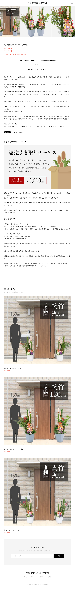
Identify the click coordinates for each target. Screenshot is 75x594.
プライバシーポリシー (29, 576)
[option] (37, 21)
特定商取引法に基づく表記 (44, 576)
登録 (59, 556)
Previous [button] (3, 21)
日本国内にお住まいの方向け (37, 69)
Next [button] (72, 21)
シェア (14, 132)
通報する (21, 132)
